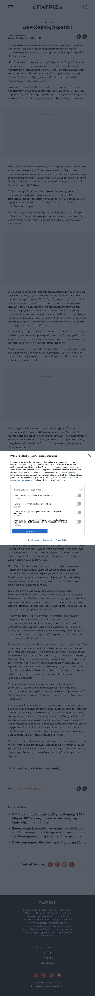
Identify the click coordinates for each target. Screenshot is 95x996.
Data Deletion (33, 540)
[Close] (90, 456)
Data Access (47, 540)
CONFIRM (29, 531)
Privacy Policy (61, 540)
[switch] (78, 495)
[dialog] (47, 498)
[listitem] (47, 490)
